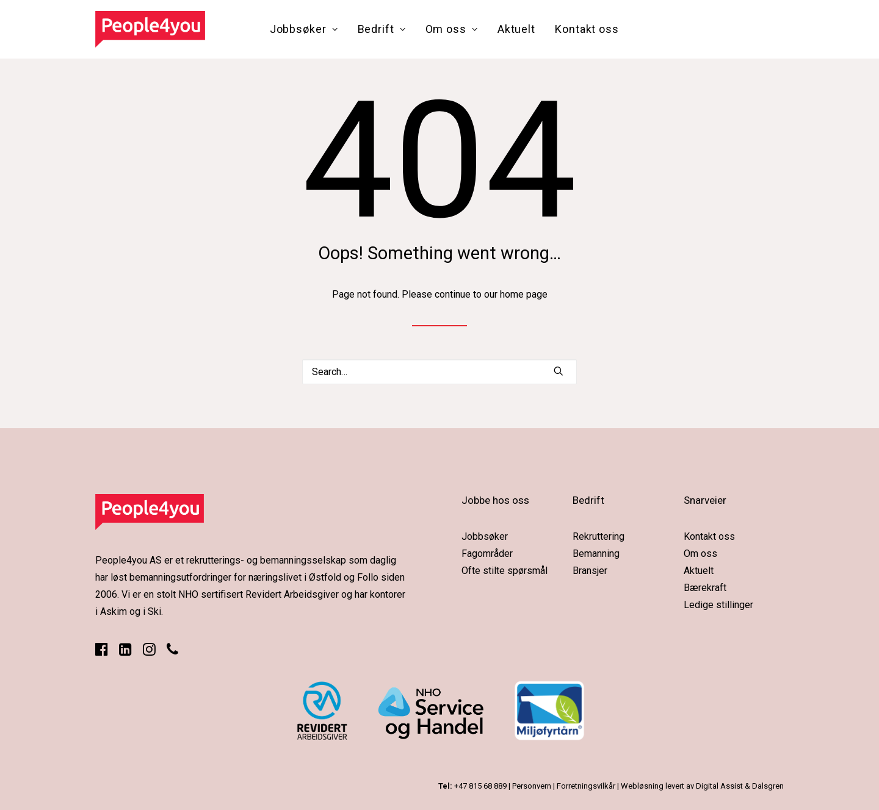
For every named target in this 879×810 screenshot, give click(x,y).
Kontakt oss (587, 29)
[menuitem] (304, 29)
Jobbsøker (304, 29)
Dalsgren (768, 785)
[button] (558, 370)
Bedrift (382, 29)
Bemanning (596, 553)
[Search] (439, 371)
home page (524, 294)
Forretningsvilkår (586, 785)
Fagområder (487, 553)
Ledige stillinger (718, 605)
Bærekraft (705, 587)
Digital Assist (719, 785)
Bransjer (590, 570)
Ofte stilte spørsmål (504, 570)
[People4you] (150, 29)
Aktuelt (516, 29)
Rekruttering (598, 536)
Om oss (451, 29)
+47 (480, 785)
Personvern (531, 785)
